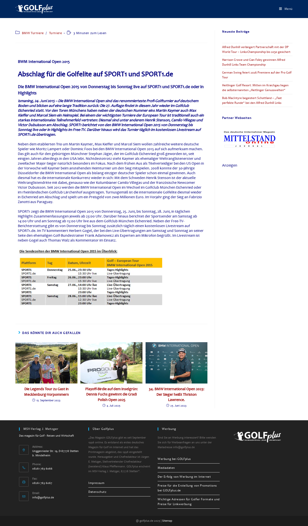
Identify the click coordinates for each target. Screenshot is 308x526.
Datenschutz (97, 492)
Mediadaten (166, 468)
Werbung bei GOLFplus (174, 459)
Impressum (96, 483)
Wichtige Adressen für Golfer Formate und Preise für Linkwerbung (189, 501)
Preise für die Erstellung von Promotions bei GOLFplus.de (187, 488)
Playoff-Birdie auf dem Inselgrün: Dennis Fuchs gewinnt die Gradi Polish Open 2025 (111, 394)
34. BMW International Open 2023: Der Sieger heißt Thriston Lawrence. (176, 394)
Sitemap (167, 521)
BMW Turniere (33, 33)
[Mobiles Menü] (286, 9)
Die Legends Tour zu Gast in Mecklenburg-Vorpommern (46, 392)
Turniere (55, 33)
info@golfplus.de (43, 497)
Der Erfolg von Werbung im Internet (184, 477)
